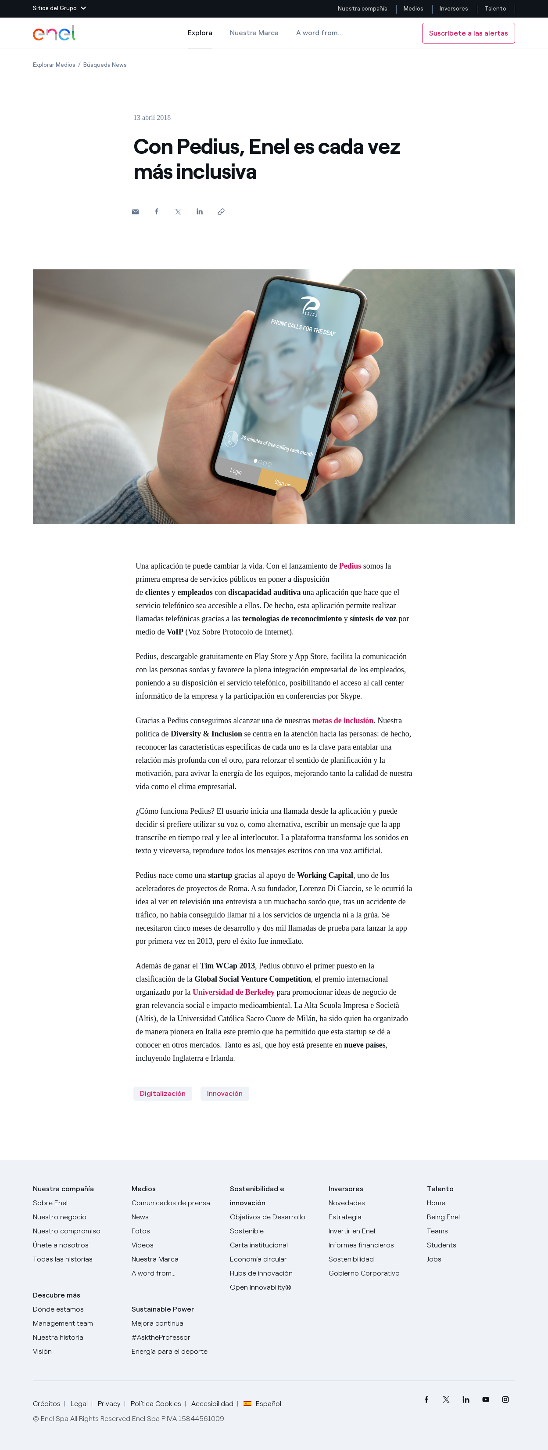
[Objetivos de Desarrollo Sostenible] (274, 1224)
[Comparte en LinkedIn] (200, 211)
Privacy (109, 1403)
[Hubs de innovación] (274, 1273)
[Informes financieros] (373, 1245)
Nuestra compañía (362, 8)
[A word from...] (176, 1273)
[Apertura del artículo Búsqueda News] (105, 65)
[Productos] (77, 1217)
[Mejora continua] (176, 1323)
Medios (413, 8)
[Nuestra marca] (176, 1259)
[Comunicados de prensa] (176, 1203)
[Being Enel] (471, 1217)
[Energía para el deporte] (176, 1352)
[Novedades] (373, 1203)
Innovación (225, 1093)
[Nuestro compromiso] (77, 1231)
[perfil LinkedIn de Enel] (466, 1400)
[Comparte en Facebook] (157, 211)
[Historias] (77, 1259)
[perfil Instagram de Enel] (505, 1400)
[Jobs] (471, 1259)
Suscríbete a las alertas (468, 33)
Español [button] (262, 1403)
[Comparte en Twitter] (178, 211)
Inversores (454, 8)
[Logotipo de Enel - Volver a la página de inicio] (55, 33)
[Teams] (471, 1231)
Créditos (47, 1403)
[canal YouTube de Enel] (485, 1400)
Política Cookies (156, 1403)
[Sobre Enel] (77, 1203)
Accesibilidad (212, 1403)
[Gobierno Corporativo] (373, 1273)
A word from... (319, 33)
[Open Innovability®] (274, 1287)
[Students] (471, 1245)
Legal (79, 1403)
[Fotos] (176, 1231)
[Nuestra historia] (77, 1337)
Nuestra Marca (254, 33)
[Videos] (176, 1245)
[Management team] (77, 1323)
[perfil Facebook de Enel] (426, 1400)
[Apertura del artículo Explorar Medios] (54, 65)
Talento (496, 8)
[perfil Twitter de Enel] (446, 1400)
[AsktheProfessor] (176, 1337)
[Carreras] (471, 1203)
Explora (200, 39)
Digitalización (163, 1093)
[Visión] (77, 1352)
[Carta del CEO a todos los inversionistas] (176, 1217)
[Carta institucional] (274, 1245)
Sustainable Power (163, 1309)
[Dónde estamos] (77, 1309)
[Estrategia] (373, 1217)
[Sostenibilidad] (373, 1259)
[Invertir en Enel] (373, 1231)
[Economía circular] (274, 1259)
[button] (59, 9)
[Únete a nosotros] (77, 1245)
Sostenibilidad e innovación (257, 1196)
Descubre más (56, 1295)
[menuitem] (426, 1400)
